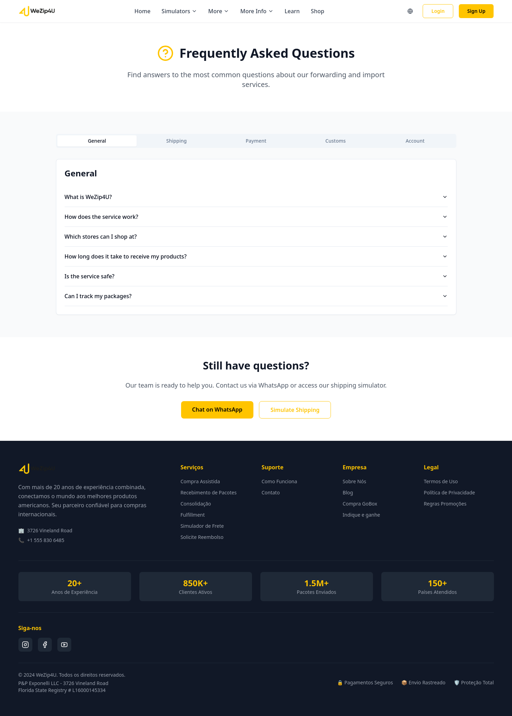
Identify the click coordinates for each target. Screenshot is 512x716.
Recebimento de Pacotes (208, 492)
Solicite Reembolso (202, 537)
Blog (348, 492)
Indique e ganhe (361, 514)
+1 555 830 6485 (45, 540)
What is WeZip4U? (256, 197)
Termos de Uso (441, 481)
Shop (317, 11)
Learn (292, 11)
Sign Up (476, 11)
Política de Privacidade (449, 492)
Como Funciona (279, 481)
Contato (270, 492)
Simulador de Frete (202, 526)
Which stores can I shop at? (256, 236)
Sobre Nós (354, 481)
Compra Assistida (200, 481)
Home (143, 11)
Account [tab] (415, 140)
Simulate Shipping (294, 410)
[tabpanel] (256, 237)
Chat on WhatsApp (217, 409)
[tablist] (256, 141)
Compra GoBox (360, 503)
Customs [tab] (335, 140)
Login (438, 11)
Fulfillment (192, 514)
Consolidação (195, 503)
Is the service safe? (256, 276)
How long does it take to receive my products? (256, 256)
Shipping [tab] (176, 140)
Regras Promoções (445, 503)
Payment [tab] (256, 140)
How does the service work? (256, 217)
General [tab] (97, 140)
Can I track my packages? (256, 296)
